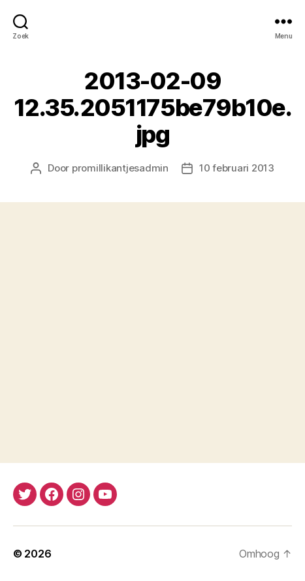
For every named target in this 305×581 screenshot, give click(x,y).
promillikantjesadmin (120, 168)
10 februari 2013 (236, 168)
